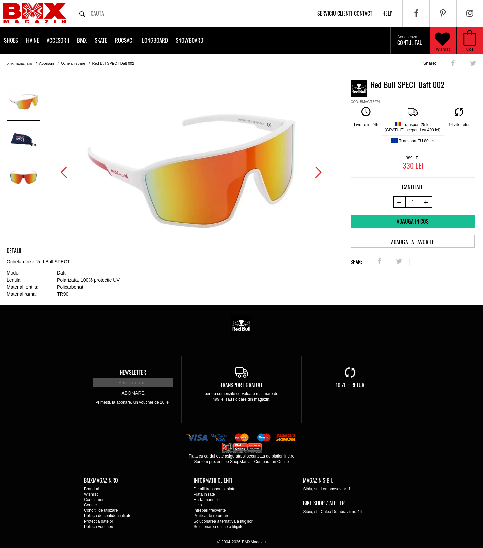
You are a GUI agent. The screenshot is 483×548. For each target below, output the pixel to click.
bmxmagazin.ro (19, 63)
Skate (101, 40)
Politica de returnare (211, 515)
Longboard (155, 40)
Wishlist (442, 40)
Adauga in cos (413, 221)
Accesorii (58, 40)
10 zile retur (350, 385)
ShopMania (240, 461)
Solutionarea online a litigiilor (219, 526)
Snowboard (189, 40)
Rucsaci (124, 40)
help (387, 13)
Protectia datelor (98, 521)
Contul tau (410, 41)
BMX (82, 40)
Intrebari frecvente (210, 510)
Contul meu (94, 499)
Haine (32, 40)
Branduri (91, 489)
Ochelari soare (73, 63)
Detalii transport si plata (214, 489)
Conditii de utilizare (101, 510)
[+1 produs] (426, 202)
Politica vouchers (99, 526)
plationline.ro (283, 456)
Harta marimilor (207, 499)
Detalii (14, 251)
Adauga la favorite (412, 242)
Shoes (11, 40)
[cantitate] (412, 202)
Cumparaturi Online (271, 461)
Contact (91, 505)
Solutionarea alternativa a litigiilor (223, 521)
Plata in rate (204, 494)
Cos (469, 49)
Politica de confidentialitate (107, 515)
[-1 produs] (399, 202)
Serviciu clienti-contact (344, 13)
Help (198, 505)
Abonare (132, 393)
